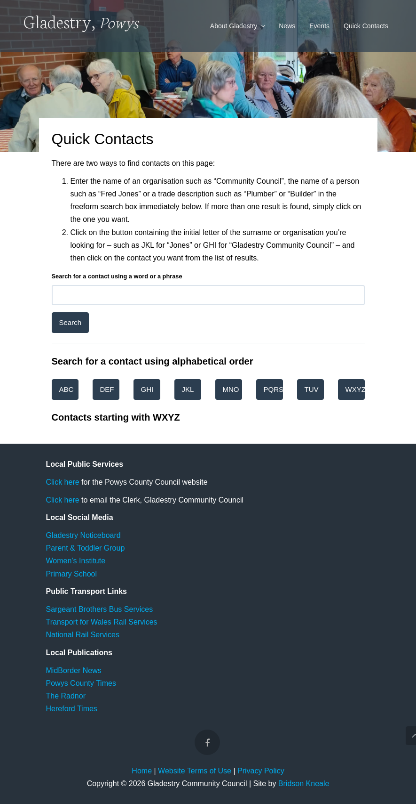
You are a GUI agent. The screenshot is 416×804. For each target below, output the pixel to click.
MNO (231, 389)
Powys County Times (81, 683)
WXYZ (355, 389)
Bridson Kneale (304, 784)
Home (142, 771)
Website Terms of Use (194, 771)
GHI (147, 389)
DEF (107, 389)
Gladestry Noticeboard (83, 535)
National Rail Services (83, 635)
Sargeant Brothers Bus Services (99, 609)
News (287, 26)
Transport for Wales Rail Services (101, 622)
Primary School (71, 574)
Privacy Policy (260, 771)
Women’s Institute (76, 561)
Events (319, 26)
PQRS (273, 389)
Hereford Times (71, 709)
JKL (188, 389)
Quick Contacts (366, 26)
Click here (62, 482)
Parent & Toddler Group (85, 548)
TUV (312, 389)
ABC (66, 389)
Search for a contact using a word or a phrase (117, 276)
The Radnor (66, 696)
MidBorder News (74, 670)
